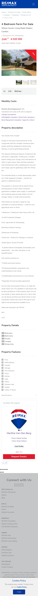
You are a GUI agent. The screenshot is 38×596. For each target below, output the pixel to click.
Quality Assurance (8, 555)
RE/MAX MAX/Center (9, 538)
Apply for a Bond (28, 120)
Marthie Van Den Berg (19, 433)
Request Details (19, 456)
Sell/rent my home (8, 512)
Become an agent (8, 507)
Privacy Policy (20, 575)
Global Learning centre (9, 524)
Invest (4, 509)
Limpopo (7, 15)
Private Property (7, 567)
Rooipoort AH (26, 15)
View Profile (19, 446)
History (4, 495)
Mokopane (15, 15)
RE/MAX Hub (6, 535)
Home (4, 12)
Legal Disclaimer (9, 575)
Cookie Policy (30, 575)
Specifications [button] (19, 395)
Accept (19, 592)
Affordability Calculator (10, 117)
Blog (3, 498)
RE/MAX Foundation (9, 521)
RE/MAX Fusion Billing (9, 541)
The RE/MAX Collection (10, 527)
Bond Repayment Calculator (11, 120)
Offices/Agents (7, 550)
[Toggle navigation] (33, 4)
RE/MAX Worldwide (9, 492)
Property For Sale (14, 12)
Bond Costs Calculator (26, 117)
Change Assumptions (9, 114)
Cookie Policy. (22, 587)
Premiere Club (6, 553)
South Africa (26, 12)
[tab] (19, 395)
